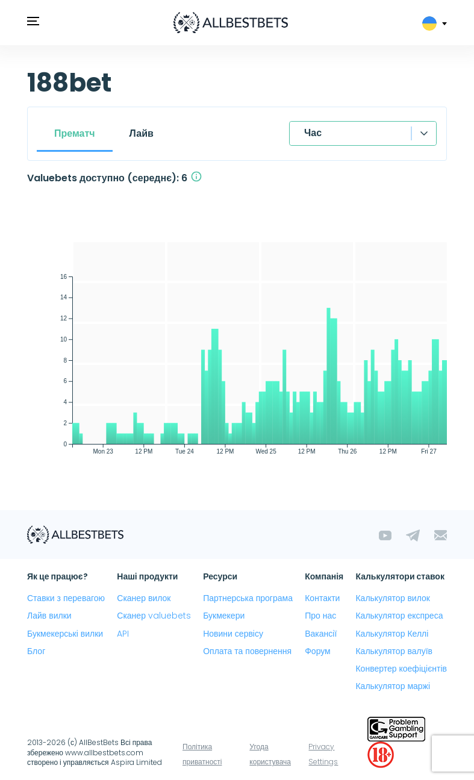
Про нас (320, 616)
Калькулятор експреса (399, 616)
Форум (318, 651)
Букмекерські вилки (65, 634)
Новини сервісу (233, 634)
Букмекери (224, 616)
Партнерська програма (248, 598)
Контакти (322, 598)
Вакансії (321, 634)
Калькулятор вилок (392, 598)
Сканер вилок (143, 598)
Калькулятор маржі (392, 686)
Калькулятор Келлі (391, 634)
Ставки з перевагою (66, 598)
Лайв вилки (49, 616)
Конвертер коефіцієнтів (401, 669)
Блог (36, 651)
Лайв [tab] (141, 133)
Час (313, 133)
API (123, 634)
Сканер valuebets (154, 616)
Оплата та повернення (247, 651)
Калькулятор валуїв (393, 651)
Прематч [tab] (74, 133)
